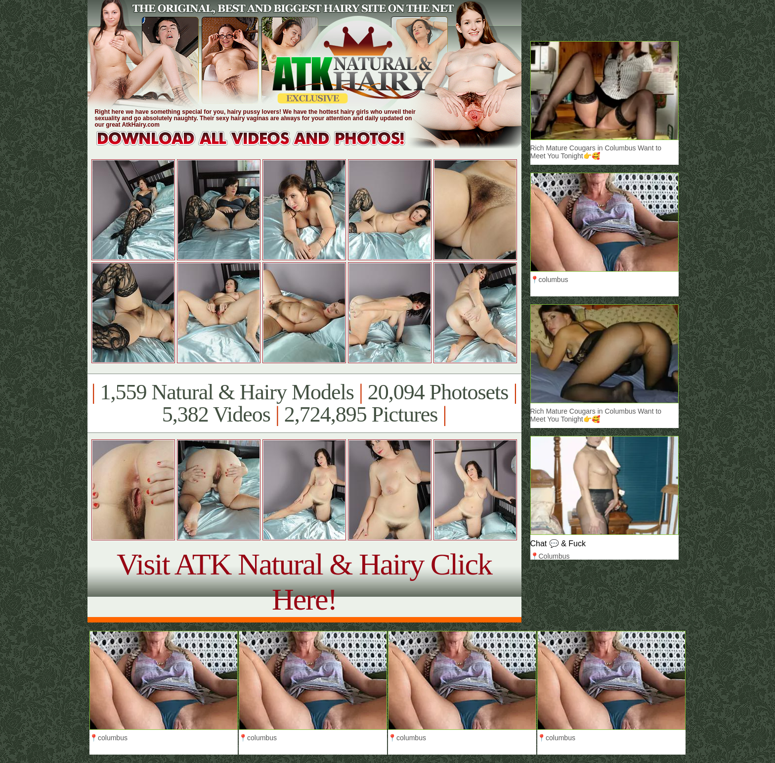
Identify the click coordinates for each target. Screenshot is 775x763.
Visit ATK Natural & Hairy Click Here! (304, 581)
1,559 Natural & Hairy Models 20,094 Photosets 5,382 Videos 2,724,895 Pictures (304, 403)
